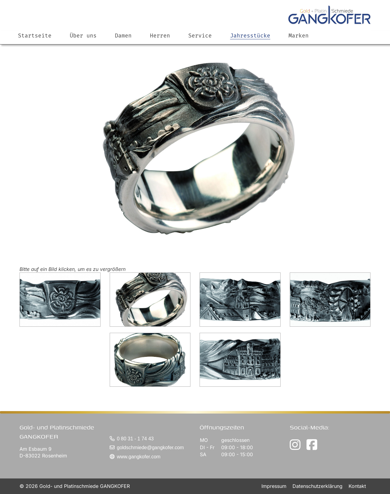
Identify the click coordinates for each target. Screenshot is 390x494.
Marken (299, 41)
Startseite (34, 41)
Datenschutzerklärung (318, 486)
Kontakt (357, 486)
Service (200, 41)
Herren (160, 41)
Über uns (83, 41)
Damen (123, 41)
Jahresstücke (250, 41)
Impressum (274, 486)
